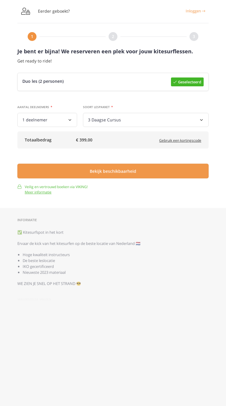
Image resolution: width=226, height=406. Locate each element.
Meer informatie (38, 194)
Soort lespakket (96, 107)
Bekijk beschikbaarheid (113, 173)
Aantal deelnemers (33, 107)
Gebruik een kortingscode (180, 141)
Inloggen (195, 11)
